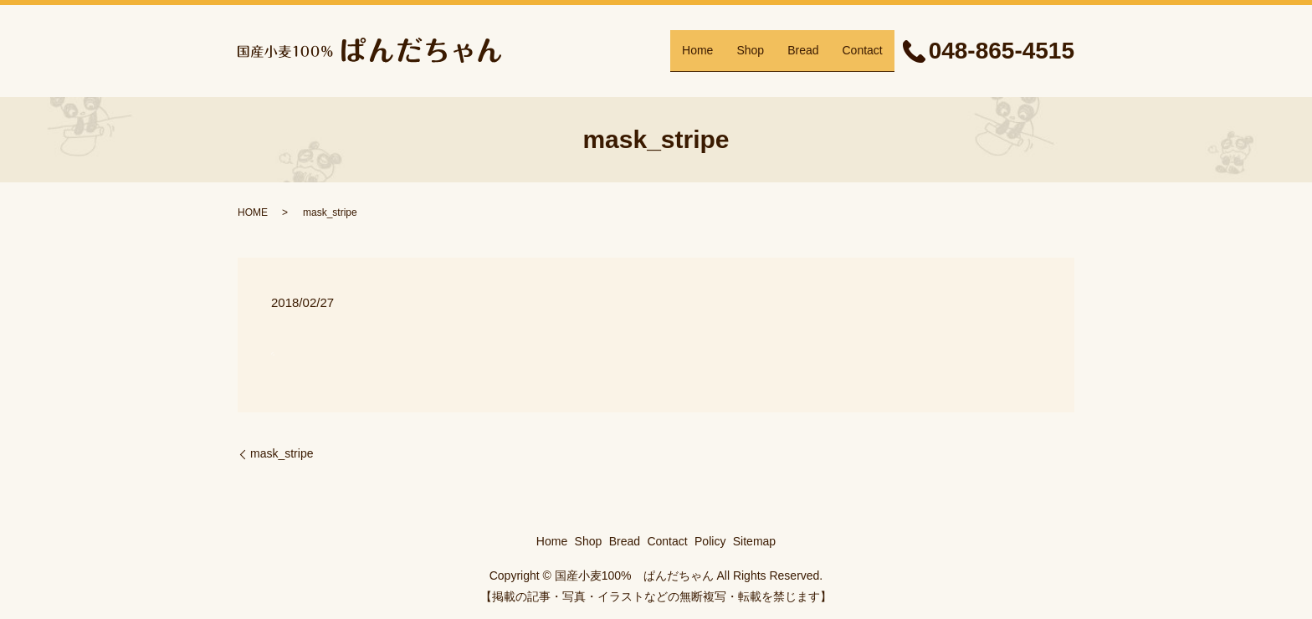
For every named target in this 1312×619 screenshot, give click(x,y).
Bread (802, 50)
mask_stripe (281, 453)
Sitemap (754, 541)
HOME (253, 212)
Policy (709, 541)
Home (697, 50)
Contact (862, 50)
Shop (750, 50)
